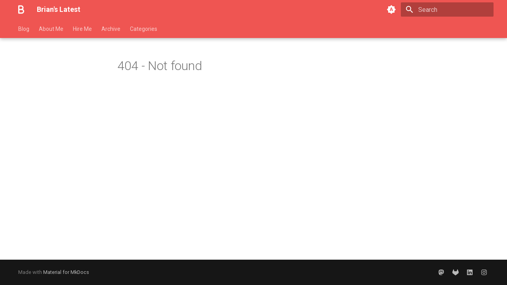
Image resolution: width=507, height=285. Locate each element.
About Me (51, 29)
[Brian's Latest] (21, 9)
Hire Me (82, 29)
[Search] (447, 9)
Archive (110, 29)
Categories (143, 29)
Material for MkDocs (66, 272)
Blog (23, 29)
